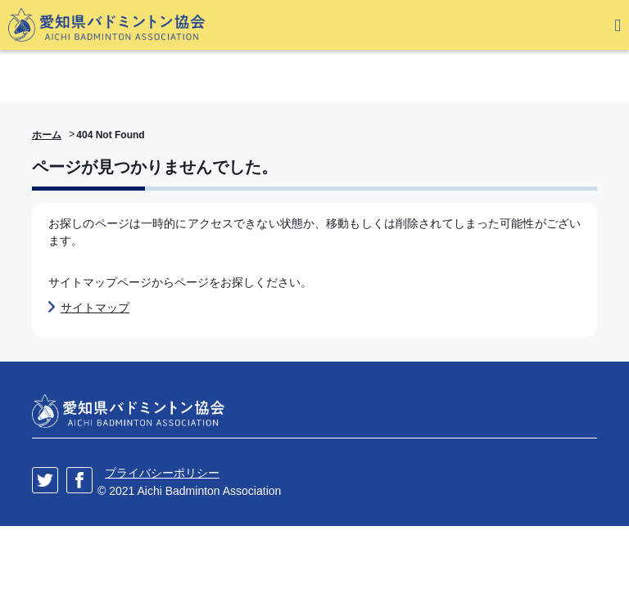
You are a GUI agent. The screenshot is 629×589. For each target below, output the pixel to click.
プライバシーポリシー (162, 472)
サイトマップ (95, 307)
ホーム (46, 135)
